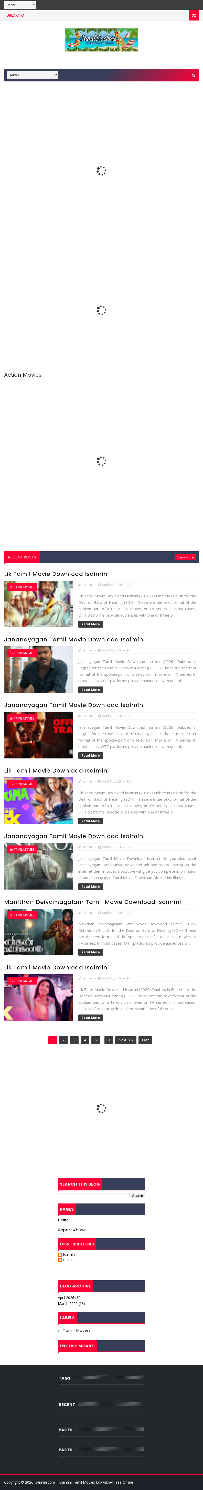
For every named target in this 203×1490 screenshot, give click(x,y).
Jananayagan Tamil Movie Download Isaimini (74, 639)
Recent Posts (22, 557)
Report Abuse (72, 1230)
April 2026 (66, 1297)
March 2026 (68, 1303)
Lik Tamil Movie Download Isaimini (56, 574)
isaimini (69, 1260)
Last (145, 1040)
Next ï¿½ (126, 1040)
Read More (90, 624)
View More (185, 557)
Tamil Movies (24, 587)
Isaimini (69, 1255)
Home (63, 1219)
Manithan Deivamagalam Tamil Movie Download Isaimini (92, 902)
